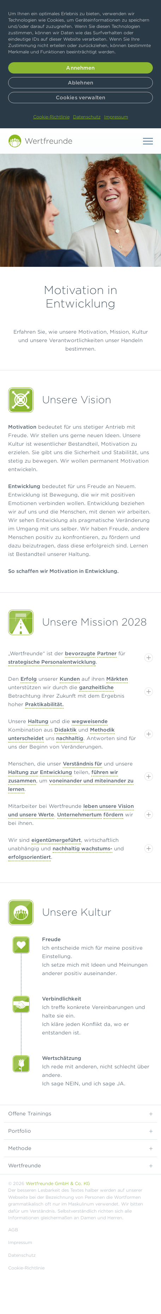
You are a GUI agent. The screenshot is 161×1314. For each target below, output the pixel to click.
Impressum (116, 116)
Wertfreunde (80, 1165)
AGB (13, 1229)
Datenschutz (87, 116)
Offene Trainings (80, 1113)
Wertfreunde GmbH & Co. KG (58, 1183)
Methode (80, 1148)
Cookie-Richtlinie (51, 116)
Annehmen (80, 68)
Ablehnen (80, 83)
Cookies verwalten (80, 97)
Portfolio (80, 1131)
